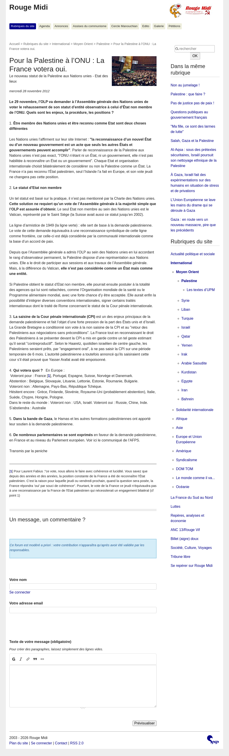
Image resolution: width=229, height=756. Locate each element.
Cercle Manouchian (124, 26)
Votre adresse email (26, 603)
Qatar (185, 336)
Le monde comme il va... (195, 478)
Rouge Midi (28, 7)
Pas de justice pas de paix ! (192, 103)
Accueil (14, 44)
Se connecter (19, 592)
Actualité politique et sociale (193, 254)
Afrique (181, 419)
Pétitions (174, 26)
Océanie (182, 487)
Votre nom (18, 580)
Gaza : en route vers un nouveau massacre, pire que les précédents (193, 225)
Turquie (187, 318)
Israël (185, 327)
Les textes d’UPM (201, 290)
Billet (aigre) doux (185, 539)
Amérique (183, 451)
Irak (184, 354)
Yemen (186, 345)
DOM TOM (184, 469)
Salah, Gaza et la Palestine (192, 141)
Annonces (61, 26)
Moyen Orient (83, 44)
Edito (145, 26)
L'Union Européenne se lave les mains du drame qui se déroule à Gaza (193, 205)
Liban (185, 309)
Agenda (44, 26)
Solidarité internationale (194, 410)
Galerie (159, 26)
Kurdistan (189, 372)
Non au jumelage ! (185, 85)
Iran (184, 390)
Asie (179, 428)
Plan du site (18, 743)
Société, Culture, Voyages (191, 548)
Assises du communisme (89, 26)
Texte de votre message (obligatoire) (40, 642)
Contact (61, 743)
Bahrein (187, 399)
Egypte (187, 381)
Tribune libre (180, 557)
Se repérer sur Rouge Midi (192, 566)
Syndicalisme (186, 460)
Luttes (175, 506)
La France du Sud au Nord (192, 497)
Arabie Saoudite (194, 363)
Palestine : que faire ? (188, 94)
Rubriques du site (22, 26)
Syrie (185, 300)
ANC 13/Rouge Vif (185, 530)
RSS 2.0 (77, 743)
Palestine (103, 44)
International (61, 44)
